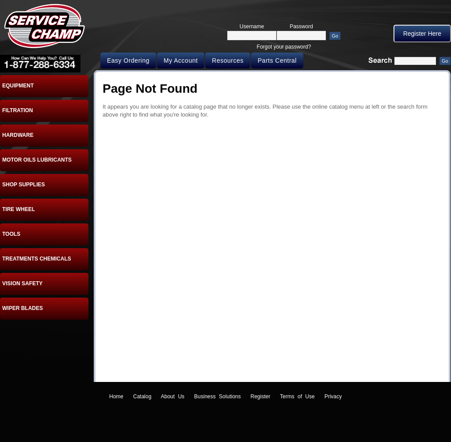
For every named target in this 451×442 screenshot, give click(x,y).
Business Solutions (217, 396)
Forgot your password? (284, 47)
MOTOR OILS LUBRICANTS (37, 160)
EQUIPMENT (18, 86)
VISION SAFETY (22, 283)
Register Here (422, 33)
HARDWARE (18, 135)
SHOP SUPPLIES (23, 184)
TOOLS (11, 234)
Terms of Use (297, 396)
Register (261, 396)
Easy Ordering (128, 60)
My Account (181, 60)
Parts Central (277, 60)
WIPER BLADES (22, 308)
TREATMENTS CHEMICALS (36, 259)
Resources (227, 60)
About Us (172, 396)
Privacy (333, 396)
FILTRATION (17, 110)
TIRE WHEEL (18, 209)
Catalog (142, 396)
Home (116, 396)
